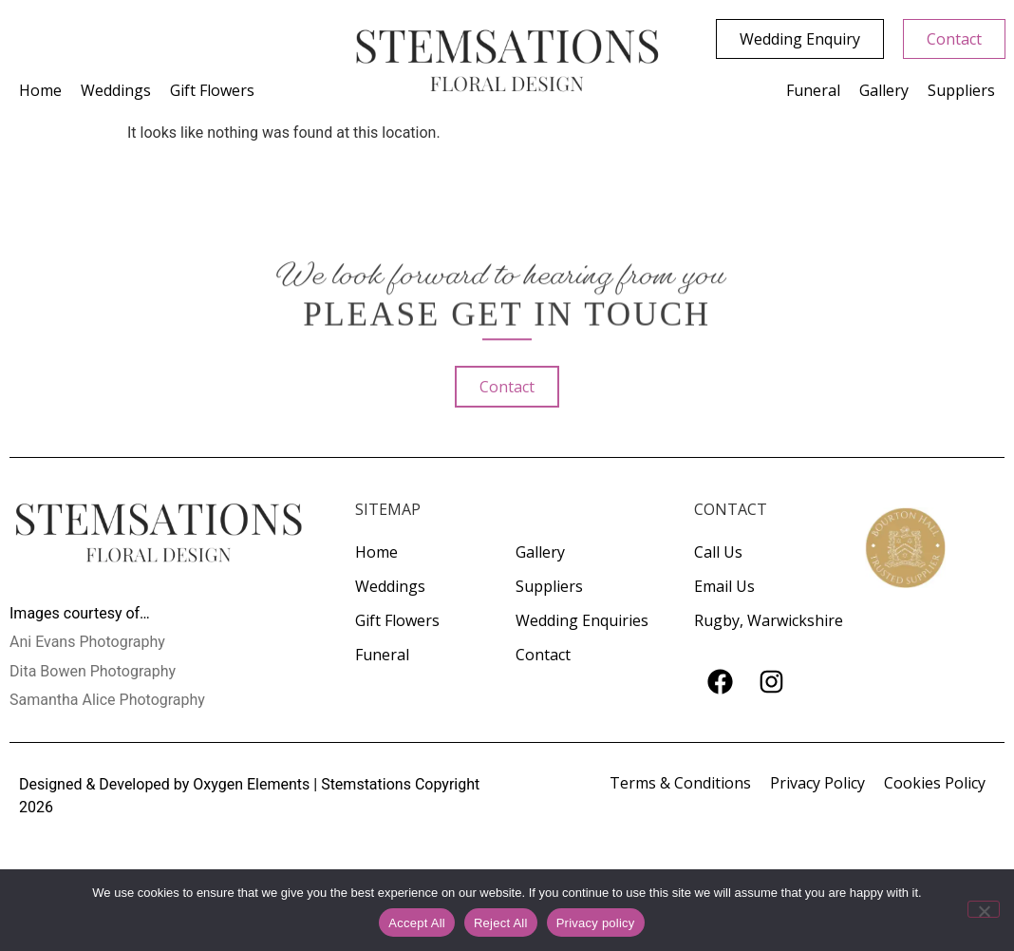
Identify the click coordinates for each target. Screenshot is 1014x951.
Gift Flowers (212, 90)
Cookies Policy (935, 782)
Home (40, 90)
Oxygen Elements (251, 784)
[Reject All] (983, 909)
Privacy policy (595, 923)
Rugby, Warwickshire (768, 620)
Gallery (884, 90)
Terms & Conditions (680, 782)
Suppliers (961, 90)
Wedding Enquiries (582, 620)
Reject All (501, 923)
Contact (543, 654)
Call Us (718, 552)
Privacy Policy (817, 782)
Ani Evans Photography (87, 642)
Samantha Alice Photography (107, 700)
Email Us (724, 586)
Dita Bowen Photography (92, 671)
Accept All (416, 923)
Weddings (116, 90)
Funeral (813, 90)
